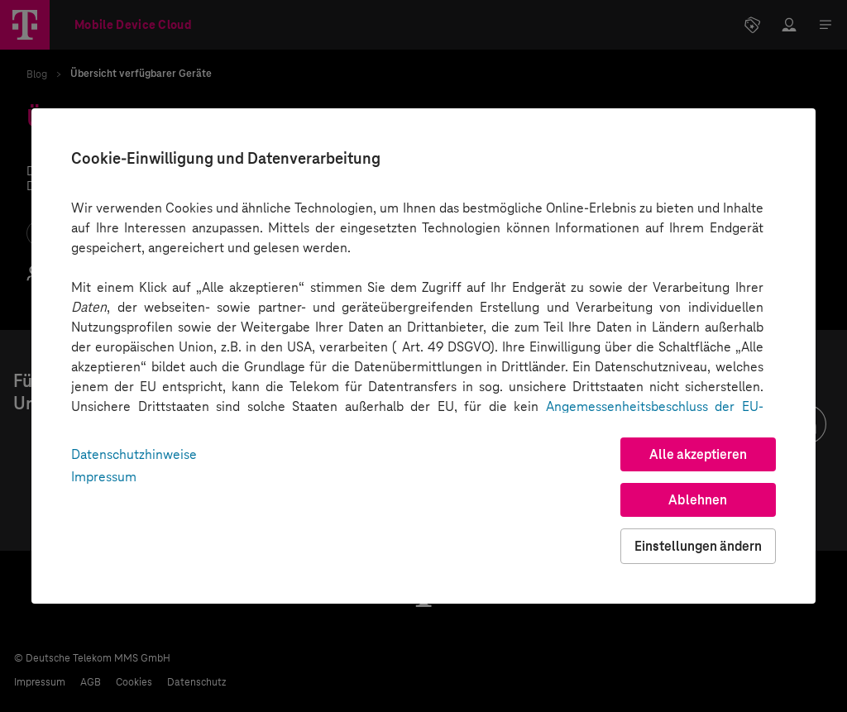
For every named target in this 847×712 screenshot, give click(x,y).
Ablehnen (697, 500)
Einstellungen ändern (698, 546)
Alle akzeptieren (698, 454)
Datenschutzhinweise (134, 454)
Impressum (103, 476)
